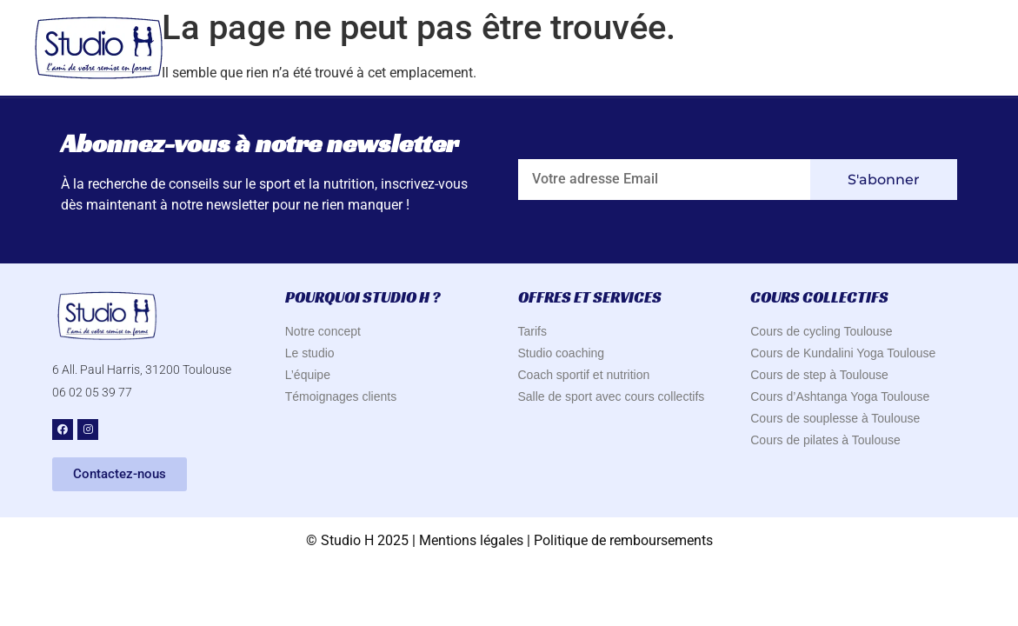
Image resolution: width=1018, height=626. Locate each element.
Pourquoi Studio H (565, 48)
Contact (941, 48)
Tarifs (532, 331)
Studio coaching (561, 353)
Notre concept (323, 331)
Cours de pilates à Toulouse (825, 440)
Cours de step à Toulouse (819, 375)
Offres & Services (741, 48)
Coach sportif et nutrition (584, 375)
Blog (858, 48)
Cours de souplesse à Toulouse (835, 418)
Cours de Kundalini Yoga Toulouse (842, 353)
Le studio (310, 353)
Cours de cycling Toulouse (821, 331)
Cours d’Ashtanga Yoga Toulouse (839, 396)
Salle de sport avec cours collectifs (611, 396)
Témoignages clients (340, 396)
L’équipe (307, 375)
